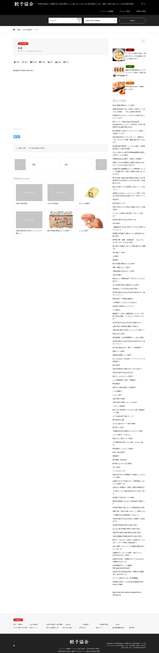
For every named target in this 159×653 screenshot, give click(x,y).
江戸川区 (41, 148)
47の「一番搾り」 (18, 620)
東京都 (36, 148)
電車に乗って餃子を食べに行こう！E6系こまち (129, 507)
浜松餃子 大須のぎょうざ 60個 (123, 493)
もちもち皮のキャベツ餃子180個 (124, 419)
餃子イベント (34, 623)
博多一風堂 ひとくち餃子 (121, 263)
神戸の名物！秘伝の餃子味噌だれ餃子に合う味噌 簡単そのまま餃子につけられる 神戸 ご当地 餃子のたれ (129, 175)
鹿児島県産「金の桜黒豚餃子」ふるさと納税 (128, 333)
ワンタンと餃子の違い (78, 644)
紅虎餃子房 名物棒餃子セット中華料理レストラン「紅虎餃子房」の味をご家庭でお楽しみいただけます (129, 167)
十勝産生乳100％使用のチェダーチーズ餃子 (128, 426)
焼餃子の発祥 (141, 11)
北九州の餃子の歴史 (93, 644)
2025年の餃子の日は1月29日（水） (125, 215)
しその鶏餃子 (117, 387)
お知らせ (68, 620)
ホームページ (18, 129)
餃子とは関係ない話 (52, 623)
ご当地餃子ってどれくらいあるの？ (125, 298)
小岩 (32, 148)
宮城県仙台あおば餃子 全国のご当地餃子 (127, 154)
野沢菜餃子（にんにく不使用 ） (124, 444)
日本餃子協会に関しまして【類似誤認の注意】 (129, 503)
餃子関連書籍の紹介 (119, 623)
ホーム (143, 4)
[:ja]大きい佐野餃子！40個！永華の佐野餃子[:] (128, 483)
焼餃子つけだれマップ (78, 647)
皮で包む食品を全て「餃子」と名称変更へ (127, 343)
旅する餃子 (116, 361)
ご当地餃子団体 (103, 620)
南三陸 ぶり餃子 (118, 423)
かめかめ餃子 (117, 270)
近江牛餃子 (116, 219)
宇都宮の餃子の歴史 (64, 647)
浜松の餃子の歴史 (119, 394)
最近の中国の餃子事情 (93, 647)
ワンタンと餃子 (124, 11)
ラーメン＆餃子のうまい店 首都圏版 (125, 573)
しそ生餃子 (116, 305)
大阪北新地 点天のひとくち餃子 (124, 266)
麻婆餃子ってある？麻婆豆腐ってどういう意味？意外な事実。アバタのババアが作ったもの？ (128, 311)
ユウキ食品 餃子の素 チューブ (123, 412)
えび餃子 (116, 252)
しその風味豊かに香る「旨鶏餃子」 (125, 375)
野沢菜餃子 (116, 379)
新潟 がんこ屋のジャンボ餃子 (123, 434)
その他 (117, 620)
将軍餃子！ (116, 451)
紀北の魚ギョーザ (119, 199)
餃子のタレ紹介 (67, 623)
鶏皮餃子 (116, 255)
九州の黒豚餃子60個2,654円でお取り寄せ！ (128, 532)
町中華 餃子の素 (118, 415)
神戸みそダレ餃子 (119, 329)
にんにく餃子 (117, 390)
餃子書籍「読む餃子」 (120, 455)
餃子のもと (83, 623)
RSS (14, 641)
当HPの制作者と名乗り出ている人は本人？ (128, 364)
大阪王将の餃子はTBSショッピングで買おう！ (129, 325)
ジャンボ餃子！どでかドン (122, 430)
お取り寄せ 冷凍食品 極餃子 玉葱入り (126, 322)
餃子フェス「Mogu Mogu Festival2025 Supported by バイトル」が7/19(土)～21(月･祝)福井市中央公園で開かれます (129, 119)
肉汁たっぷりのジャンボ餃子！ (123, 372)
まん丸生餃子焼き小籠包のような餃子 (126, 280)
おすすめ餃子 (23, 43)
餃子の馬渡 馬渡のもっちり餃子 (124, 101)
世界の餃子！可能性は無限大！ (123, 294)
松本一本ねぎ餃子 (119, 448)
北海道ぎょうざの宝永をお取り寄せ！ (126, 284)
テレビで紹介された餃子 (20, 623)
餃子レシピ (99, 623)
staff (24, 148)
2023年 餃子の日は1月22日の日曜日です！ (127, 318)
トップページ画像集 (106, 11)
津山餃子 (116, 195)
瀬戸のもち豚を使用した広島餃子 (124, 383)
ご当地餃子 (85, 620)
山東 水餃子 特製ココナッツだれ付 (125, 398)
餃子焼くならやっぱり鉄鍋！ (123, 459)
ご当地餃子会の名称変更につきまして (126, 510)
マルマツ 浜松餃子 (119, 402)
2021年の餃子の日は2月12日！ (123, 368)
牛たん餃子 (116, 463)
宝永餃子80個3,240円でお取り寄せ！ (125, 520)
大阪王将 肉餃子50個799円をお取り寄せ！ (127, 528)
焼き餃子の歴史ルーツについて (123, 302)
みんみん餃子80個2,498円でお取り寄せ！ (127, 524)
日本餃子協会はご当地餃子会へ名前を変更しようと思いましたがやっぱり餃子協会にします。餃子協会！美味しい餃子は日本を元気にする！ (126, 641)
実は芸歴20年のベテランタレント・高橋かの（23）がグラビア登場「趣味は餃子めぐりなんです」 (129, 135)
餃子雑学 (131, 623)
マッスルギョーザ (119, 466)
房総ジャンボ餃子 (119, 347)
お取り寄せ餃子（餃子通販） (55, 620)
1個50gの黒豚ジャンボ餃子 (122, 350)
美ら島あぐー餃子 (119, 248)
